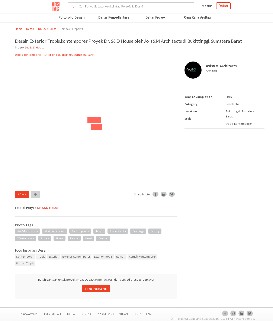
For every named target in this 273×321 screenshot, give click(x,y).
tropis (99, 231)
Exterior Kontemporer (76, 256)
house (60, 238)
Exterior (49, 55)
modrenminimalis (55, 231)
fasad (88, 238)
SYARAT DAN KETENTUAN (112, 314)
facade (74, 238)
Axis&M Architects (221, 66)
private (45, 238)
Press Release (52, 314)
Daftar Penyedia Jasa (113, 17)
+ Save (22, 194)
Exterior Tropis (103, 256)
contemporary (80, 231)
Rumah (120, 256)
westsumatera (25, 238)
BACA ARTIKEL (29, 314)
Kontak (86, 314)
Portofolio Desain (71, 17)
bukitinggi (138, 231)
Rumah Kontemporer (142, 256)
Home (18, 29)
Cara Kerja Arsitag (197, 17)
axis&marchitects (27, 231)
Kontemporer (24, 256)
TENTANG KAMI (143, 314)
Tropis (41, 256)
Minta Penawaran (96, 288)
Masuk (207, 6)
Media (71, 314)
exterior (103, 238)
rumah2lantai (118, 231)
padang (155, 231)
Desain (30, 29)
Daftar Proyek (155, 17)
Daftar (223, 6)
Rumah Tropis (25, 263)
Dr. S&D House (47, 29)
